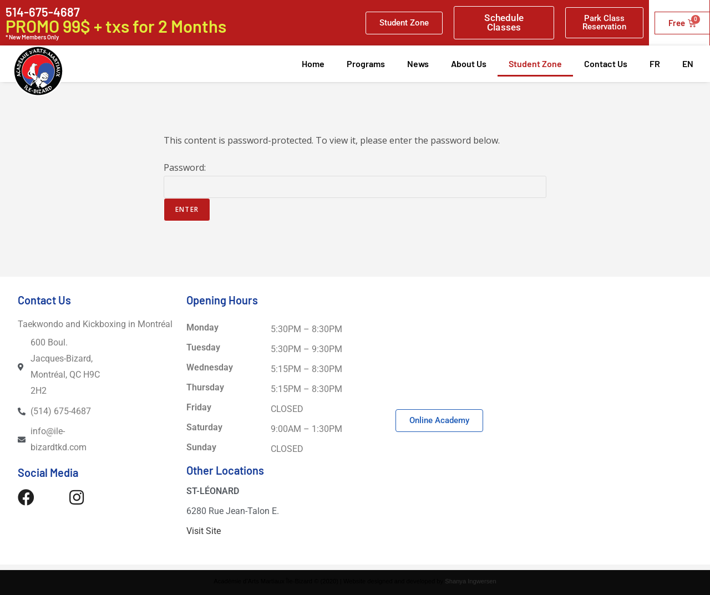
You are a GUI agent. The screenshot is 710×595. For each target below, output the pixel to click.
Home (313, 63)
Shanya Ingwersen (470, 581)
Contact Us (605, 63)
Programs (366, 63)
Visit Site (203, 531)
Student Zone (535, 63)
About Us (468, 63)
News (418, 63)
